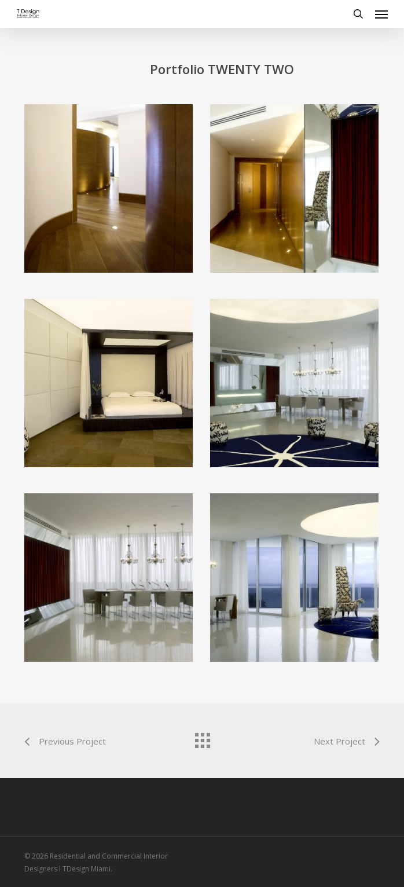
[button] (381, 14)
